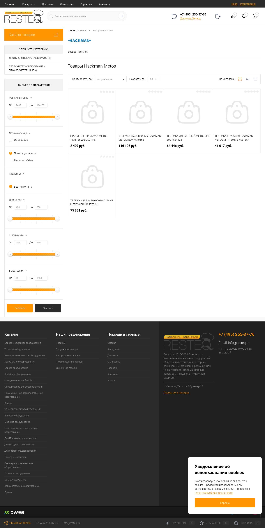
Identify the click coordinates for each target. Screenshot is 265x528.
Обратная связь (17, 523)
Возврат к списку (78, 51)
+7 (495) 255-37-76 (193, 14)
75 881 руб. (92, 212)
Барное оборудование (16, 368)
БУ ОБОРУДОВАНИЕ (15, 479)
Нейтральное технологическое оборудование (21, 430)
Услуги (111, 380)
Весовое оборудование (16, 415)
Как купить (28, 4)
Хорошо (225, 502)
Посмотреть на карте (176, 392)
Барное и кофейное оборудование (22, 343)
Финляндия (21, 140)
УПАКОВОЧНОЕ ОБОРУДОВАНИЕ (22, 409)
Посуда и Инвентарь (15, 457)
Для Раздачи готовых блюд (19, 444)
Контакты (104, 4)
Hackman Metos (23, 160)
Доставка (48, 4)
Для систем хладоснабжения (20, 450)
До (31, 105)
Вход (234, 3)
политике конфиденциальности (214, 492)
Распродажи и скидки (68, 355)
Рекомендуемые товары (69, 361)
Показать (20, 308)
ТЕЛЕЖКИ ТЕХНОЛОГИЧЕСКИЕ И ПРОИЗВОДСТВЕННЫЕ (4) (27, 68)
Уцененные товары (66, 368)
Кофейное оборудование (17, 374)
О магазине (67, 4)
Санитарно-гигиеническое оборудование (18, 465)
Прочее (8, 492)
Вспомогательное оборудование (22, 486)
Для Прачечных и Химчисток (20, 438)
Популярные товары (67, 349)
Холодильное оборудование (19, 361)
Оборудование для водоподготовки (23, 386)
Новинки (60, 343)
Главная (9, 4)
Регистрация (248, 3)
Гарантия (86, 4)
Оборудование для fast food (19, 380)
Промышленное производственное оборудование (23, 395)
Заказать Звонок (190, 18)
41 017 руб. (236, 148)
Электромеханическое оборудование (24, 355)
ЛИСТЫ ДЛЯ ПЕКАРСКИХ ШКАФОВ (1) (30, 58)
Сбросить (48, 308)
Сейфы (8, 403)
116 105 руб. (140, 148)
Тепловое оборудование (17, 349)
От (10, 105)
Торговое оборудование (17, 473)
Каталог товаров (34, 35)
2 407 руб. (92, 148)
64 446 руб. (188, 148)
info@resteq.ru (238, 343)
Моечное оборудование (17, 421)
